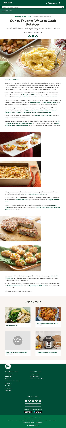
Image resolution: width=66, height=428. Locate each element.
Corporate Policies (38, 422)
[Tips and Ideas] (22, 16)
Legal (32, 422)
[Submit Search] (62, 7)
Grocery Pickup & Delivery (11, 371)
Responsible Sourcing (35, 371)
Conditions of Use (30, 420)
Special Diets (8, 385)
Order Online (8, 390)
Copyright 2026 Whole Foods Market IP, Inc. (33, 417)
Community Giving (34, 376)
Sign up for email (33, 405)
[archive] (30, 16)
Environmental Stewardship (37, 378)
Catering (7, 378)
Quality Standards (34, 374)
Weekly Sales (8, 376)
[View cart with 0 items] (61, 3)
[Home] (16, 16)
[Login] (51, 3)
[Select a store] (33, 11)
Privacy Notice (10, 420)
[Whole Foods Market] (7, 3)
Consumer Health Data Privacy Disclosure (43, 420)
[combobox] (30, 7)
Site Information (26, 422)
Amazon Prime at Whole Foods (12, 381)
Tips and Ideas (8, 388)
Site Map (55, 420)
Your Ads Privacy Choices (20, 420)
